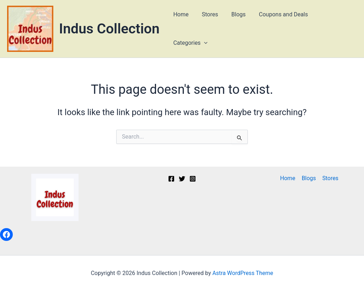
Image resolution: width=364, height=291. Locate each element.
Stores (211, 28)
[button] (347, 29)
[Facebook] (171, 179)
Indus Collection (109, 29)
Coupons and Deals (281, 28)
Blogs (238, 28)
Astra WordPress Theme (242, 273)
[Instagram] (192, 179)
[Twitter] (182, 179)
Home (184, 28)
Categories (334, 29)
